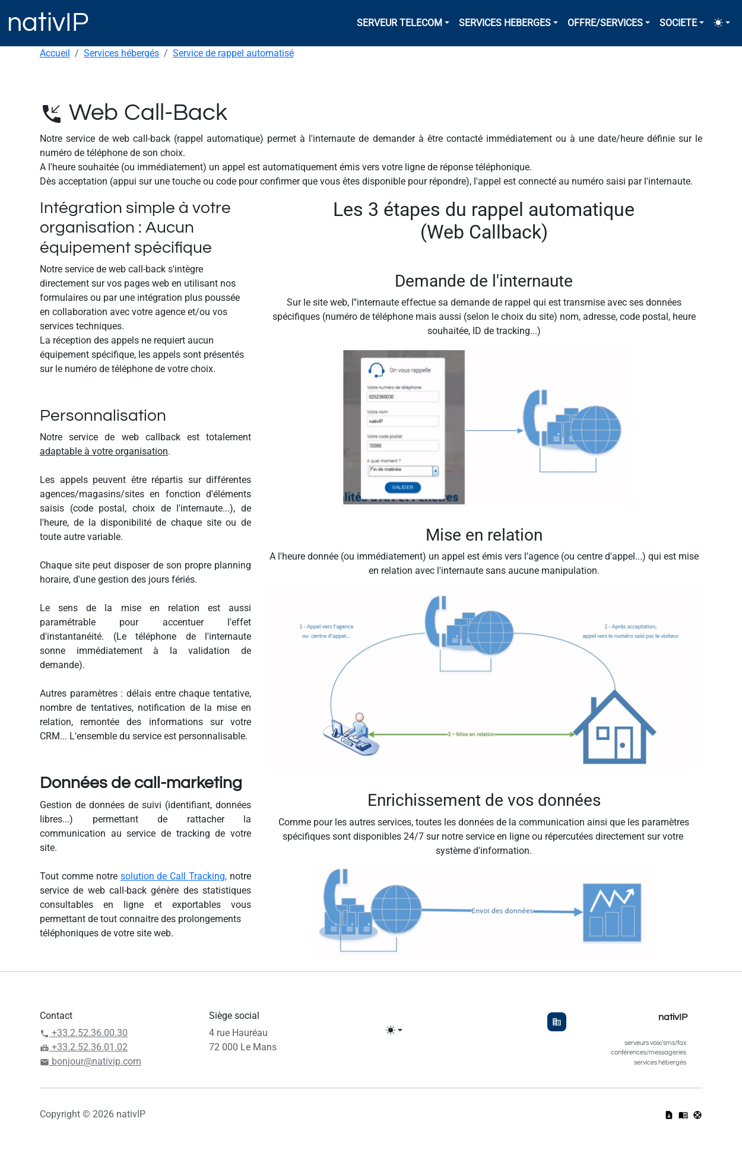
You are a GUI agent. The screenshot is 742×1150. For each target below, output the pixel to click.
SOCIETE (678, 22)
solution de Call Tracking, (174, 876)
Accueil (55, 53)
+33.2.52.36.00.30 (84, 1032)
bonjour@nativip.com (90, 1061)
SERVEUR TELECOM (399, 22)
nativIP (47, 22)
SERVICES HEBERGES (505, 22)
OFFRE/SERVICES (605, 22)
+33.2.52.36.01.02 (84, 1047)
